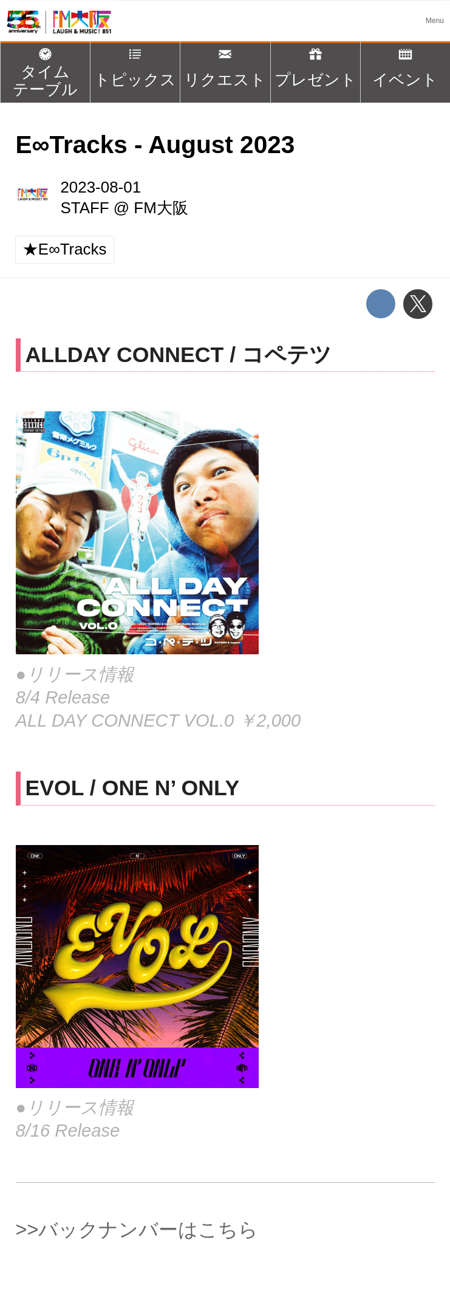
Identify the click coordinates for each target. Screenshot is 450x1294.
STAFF (84, 207)
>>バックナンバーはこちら (137, 1230)
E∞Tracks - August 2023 (155, 145)
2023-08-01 (100, 187)
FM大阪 (161, 207)
